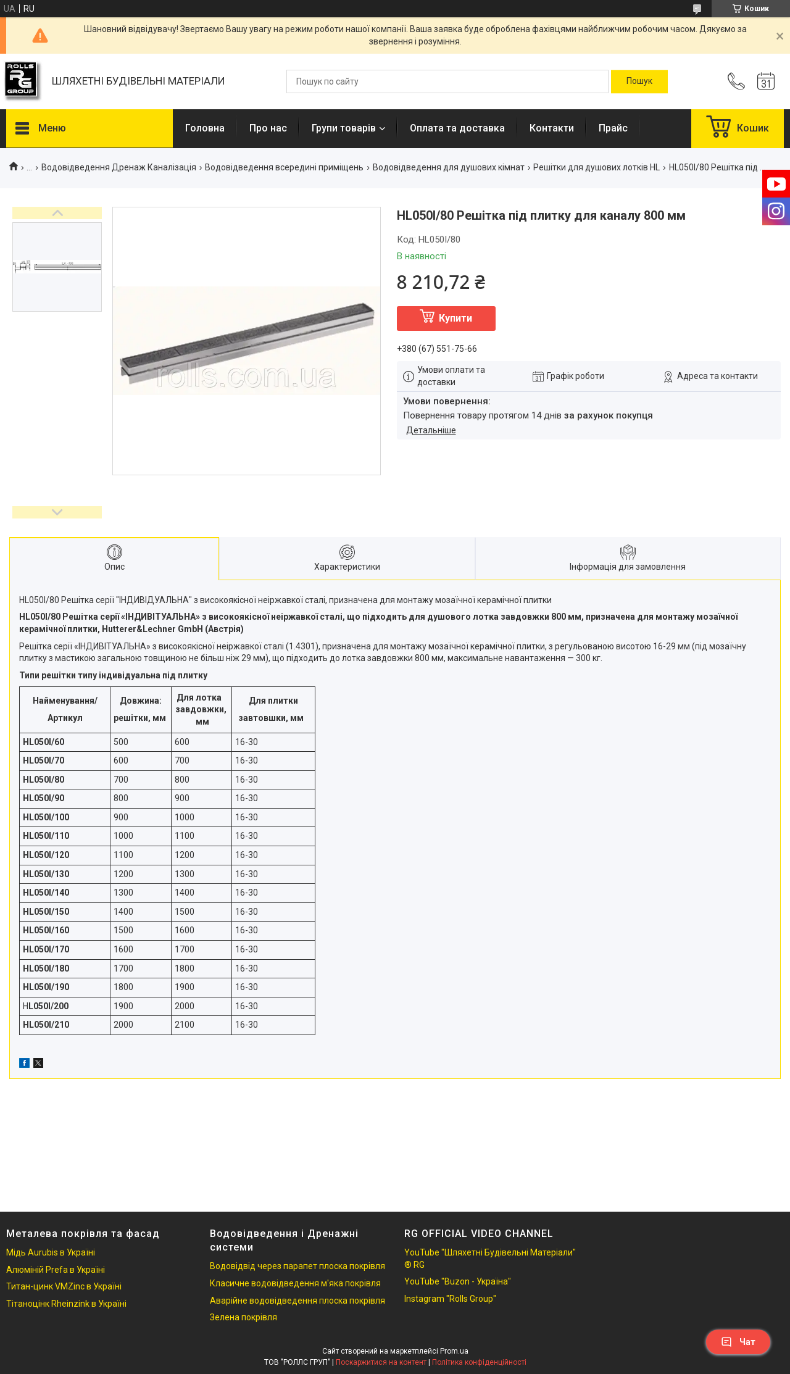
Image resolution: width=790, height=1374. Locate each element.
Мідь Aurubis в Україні (50, 1252)
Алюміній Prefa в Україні (55, 1270)
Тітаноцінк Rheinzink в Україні (66, 1304)
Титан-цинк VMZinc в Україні (64, 1286)
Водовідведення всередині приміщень (284, 167)
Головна (205, 128)
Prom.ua (454, 1351)
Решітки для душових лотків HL (596, 167)
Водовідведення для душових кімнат (449, 167)
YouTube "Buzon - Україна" (457, 1281)
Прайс (613, 128)
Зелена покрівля (243, 1317)
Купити (455, 318)
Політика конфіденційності (479, 1362)
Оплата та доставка (457, 128)
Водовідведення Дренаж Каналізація (118, 167)
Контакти (552, 128)
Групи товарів (344, 128)
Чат (738, 1341)
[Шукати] (639, 81)
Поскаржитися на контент (381, 1362)
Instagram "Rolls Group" (450, 1299)
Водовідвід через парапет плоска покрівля (297, 1266)
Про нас (268, 128)
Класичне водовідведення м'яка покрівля (295, 1283)
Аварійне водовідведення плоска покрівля (297, 1300)
